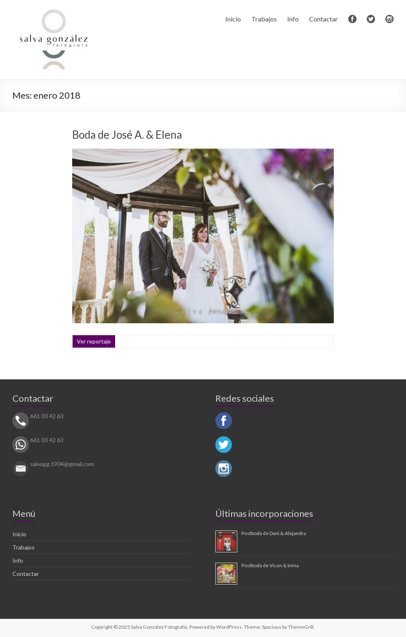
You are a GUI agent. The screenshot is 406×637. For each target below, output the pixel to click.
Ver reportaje (94, 341)
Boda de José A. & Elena (127, 134)
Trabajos (264, 19)
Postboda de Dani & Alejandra (273, 533)
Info (293, 19)
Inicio (233, 19)
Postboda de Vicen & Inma (270, 565)
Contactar (323, 19)
